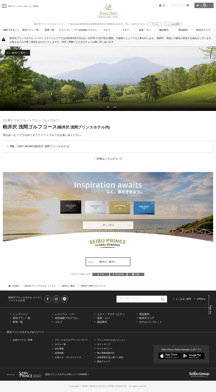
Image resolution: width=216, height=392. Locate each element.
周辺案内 (144, 314)
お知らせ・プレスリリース (68, 357)
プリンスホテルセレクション (111, 340)
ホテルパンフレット (150, 321)
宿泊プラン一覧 (21, 318)
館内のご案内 (69, 286)
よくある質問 (173, 24)
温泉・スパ (103, 318)
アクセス (155, 24)
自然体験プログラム (66, 318)
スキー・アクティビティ (111, 314)
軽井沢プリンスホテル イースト (40, 286)
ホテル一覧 (60, 344)
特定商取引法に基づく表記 (110, 357)
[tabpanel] (108, 78)
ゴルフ (58, 321)
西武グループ (103, 361)
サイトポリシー (104, 348)
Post (100, 274)
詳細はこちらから (107, 158)
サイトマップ (103, 344)
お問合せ (201, 299)
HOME (15, 286)
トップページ (20, 314)
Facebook (118, 274)
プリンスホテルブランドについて (71, 340)
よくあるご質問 (183, 299)
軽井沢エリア (146, 318)
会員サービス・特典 (22, 340)
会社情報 (59, 348)
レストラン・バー (65, 314)
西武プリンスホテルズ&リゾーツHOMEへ (48, 374)
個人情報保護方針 (106, 353)
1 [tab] (108, 107)
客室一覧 (18, 321)
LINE (136, 274)
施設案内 (102, 321)
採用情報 (59, 353)
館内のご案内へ (19, 52)
